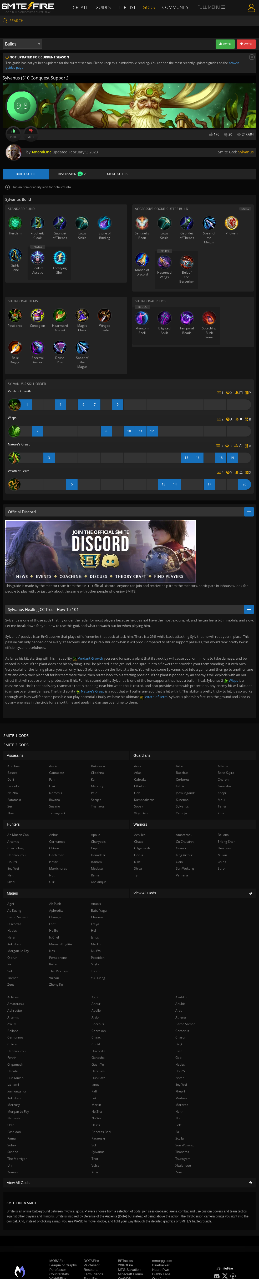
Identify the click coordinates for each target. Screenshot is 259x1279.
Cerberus (182, 1031)
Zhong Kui (56, 985)
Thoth (95, 971)
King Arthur (184, 855)
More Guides (117, 174)
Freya (95, 924)
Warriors (140, 825)
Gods (150, 7)
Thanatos (182, 1152)
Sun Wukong (184, 1145)
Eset (178, 1051)
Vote (13, 134)
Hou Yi (180, 1071)
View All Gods (129, 1183)
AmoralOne (42, 151)
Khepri (180, 1092)
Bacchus (98, 1024)
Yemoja (12, 1172)
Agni (95, 997)
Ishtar (179, 1078)
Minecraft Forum (130, 1275)
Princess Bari (101, 1132)
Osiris (96, 1125)
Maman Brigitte (60, 944)
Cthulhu (139, 786)
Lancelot (13, 786)
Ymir (95, 1172)
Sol (94, 1145)
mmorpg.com (162, 1261)
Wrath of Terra (153, 697)
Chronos (97, 917)
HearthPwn (160, 1270)
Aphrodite (14, 1011)
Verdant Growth (88, 658)
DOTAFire (91, 1261)
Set (9, 807)
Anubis (180, 1004)
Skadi (11, 882)
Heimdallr (98, 855)
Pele (178, 1125)
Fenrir (11, 1058)
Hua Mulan (15, 1078)
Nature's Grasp (90, 691)
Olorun (12, 958)
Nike (137, 862)
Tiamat (12, 978)
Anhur (96, 1004)
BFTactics (125, 1261)
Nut (178, 1118)
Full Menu (212, 7)
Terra (222, 807)
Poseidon (14, 1132)
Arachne (13, 766)
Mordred (181, 1105)
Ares (178, 1011)
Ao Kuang (14, 911)
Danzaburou (16, 1051)
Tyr (136, 876)
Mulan (222, 855)
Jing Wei (181, 1085)
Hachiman (56, 855)
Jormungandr (17, 1092)
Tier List (127, 7)
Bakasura (98, 766)
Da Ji (178, 1044)
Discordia (98, 1051)
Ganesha (98, 1058)
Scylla (179, 1139)
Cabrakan (99, 1031)
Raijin (53, 964)
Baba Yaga (99, 911)
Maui (221, 800)
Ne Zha (97, 1112)
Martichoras (58, 869)
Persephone (58, 958)
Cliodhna (97, 773)
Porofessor (57, 1270)
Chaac (96, 1038)
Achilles (13, 997)
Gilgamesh (15, 1064)
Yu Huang (98, 978)
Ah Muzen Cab (18, 835)
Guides (103, 7)
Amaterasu (15, 1004)
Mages (12, 893)
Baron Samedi (185, 1024)
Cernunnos (15, 1038)
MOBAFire (57, 1261)
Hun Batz (98, 1078)
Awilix (11, 1024)
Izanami (13, 1085)
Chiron (12, 1044)
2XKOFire (125, 1266)
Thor (95, 1159)
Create (80, 7)
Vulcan (96, 1165)
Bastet (12, 773)
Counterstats (59, 1275)
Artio (95, 1017)
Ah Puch (55, 904)
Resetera (91, 1270)
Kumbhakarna (144, 800)
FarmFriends (93, 1275)
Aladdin (180, 997)
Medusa (181, 1098)
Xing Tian (141, 813)
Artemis (13, 1017)
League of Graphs (63, 1266)
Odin (10, 1125)
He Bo (53, 931)
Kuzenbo (182, 800)
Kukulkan (14, 1098)
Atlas (137, 773)
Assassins (15, 756)
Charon (180, 1038)
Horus (138, 855)
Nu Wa (96, 1118)
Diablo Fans (161, 1275)
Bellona (12, 1031)
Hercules (98, 1071)
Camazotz (56, 773)
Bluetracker (161, 1266)
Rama (11, 1139)
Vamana (182, 876)
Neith (179, 1112)
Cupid (96, 1044)
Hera (11, 938)
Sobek (11, 1145)
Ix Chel (54, 938)
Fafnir (180, 786)
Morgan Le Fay (18, 1112)
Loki (94, 1098)
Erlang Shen (226, 842)
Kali (94, 1092)
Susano (12, 1152)
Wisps (231, 680)
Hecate (12, 1071)
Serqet (96, 800)
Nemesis (13, 1118)
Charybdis (98, 842)
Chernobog (15, 848)
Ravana (54, 800)
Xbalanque (183, 1165)
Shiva (138, 869)
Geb (178, 1058)
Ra (177, 1132)
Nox (52, 951)
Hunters (13, 825)
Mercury (13, 1105)
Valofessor (91, 1266)
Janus (95, 1085)
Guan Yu (98, 1064)
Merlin (96, 1105)
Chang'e (55, 917)
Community (176, 7)
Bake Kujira (226, 773)
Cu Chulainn (185, 842)
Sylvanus (246, 151)
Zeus (178, 1172)
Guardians (142, 756)
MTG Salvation (129, 1270)
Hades (180, 1064)
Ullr (10, 1165)
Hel (93, 931)
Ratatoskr (98, 1139)
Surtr (221, 869)
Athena (180, 1017)
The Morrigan (17, 1159)
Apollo (96, 1011)
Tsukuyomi (183, 1159)
